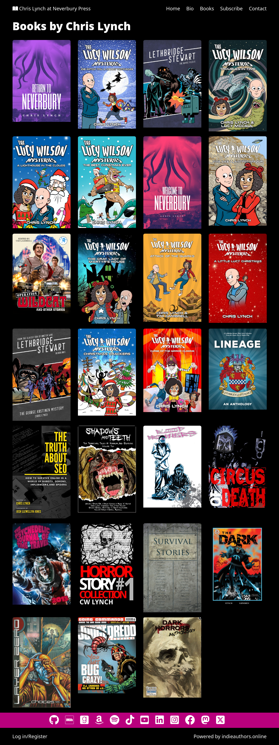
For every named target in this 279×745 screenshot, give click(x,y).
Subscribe (231, 8)
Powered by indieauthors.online (229, 736)
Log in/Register (30, 736)
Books (207, 8)
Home (173, 8)
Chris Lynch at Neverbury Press (52, 8)
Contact (257, 8)
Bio (190, 8)
